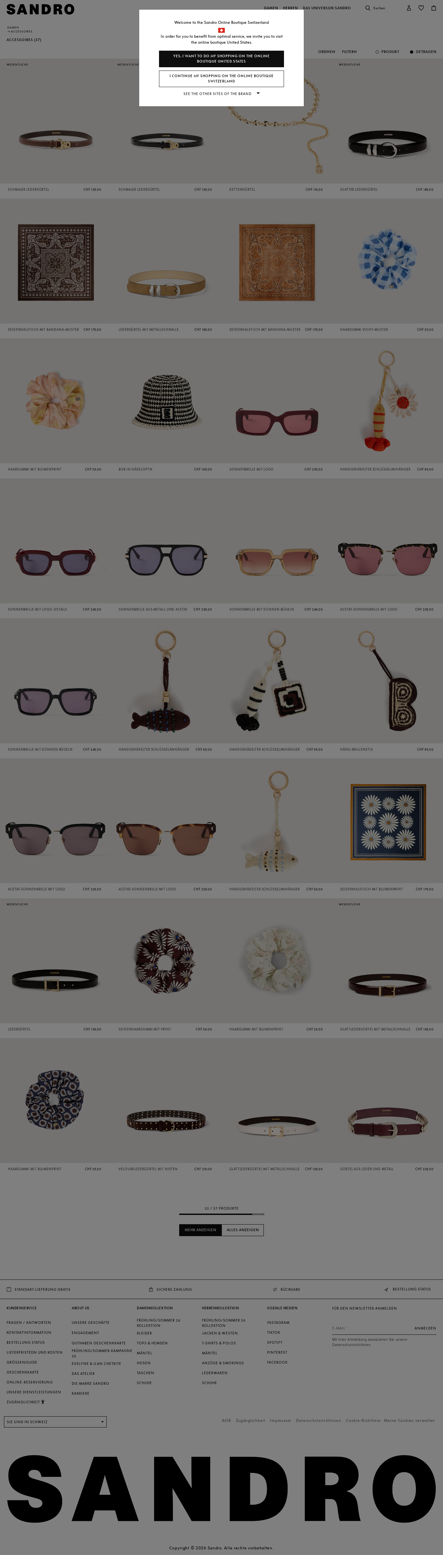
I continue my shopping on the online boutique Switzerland (222, 78)
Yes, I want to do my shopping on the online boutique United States (221, 59)
